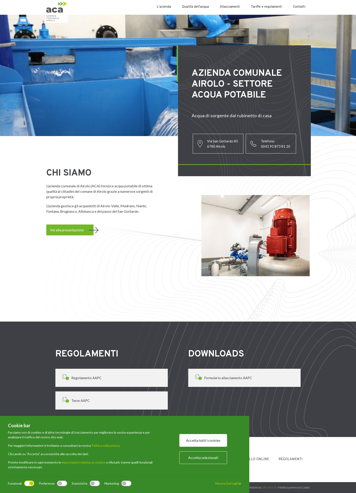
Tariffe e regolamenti (266, 7)
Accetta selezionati (203, 457)
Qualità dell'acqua (195, 7)
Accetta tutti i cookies (203, 440)
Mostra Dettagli (228, 483)
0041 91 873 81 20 (275, 146)
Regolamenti (291, 459)
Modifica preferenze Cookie (294, 487)
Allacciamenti (230, 7)
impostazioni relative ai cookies (83, 462)
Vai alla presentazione (67, 230)
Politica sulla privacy (105, 445)
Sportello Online (252, 459)
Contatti (299, 7)
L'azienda (164, 7)
